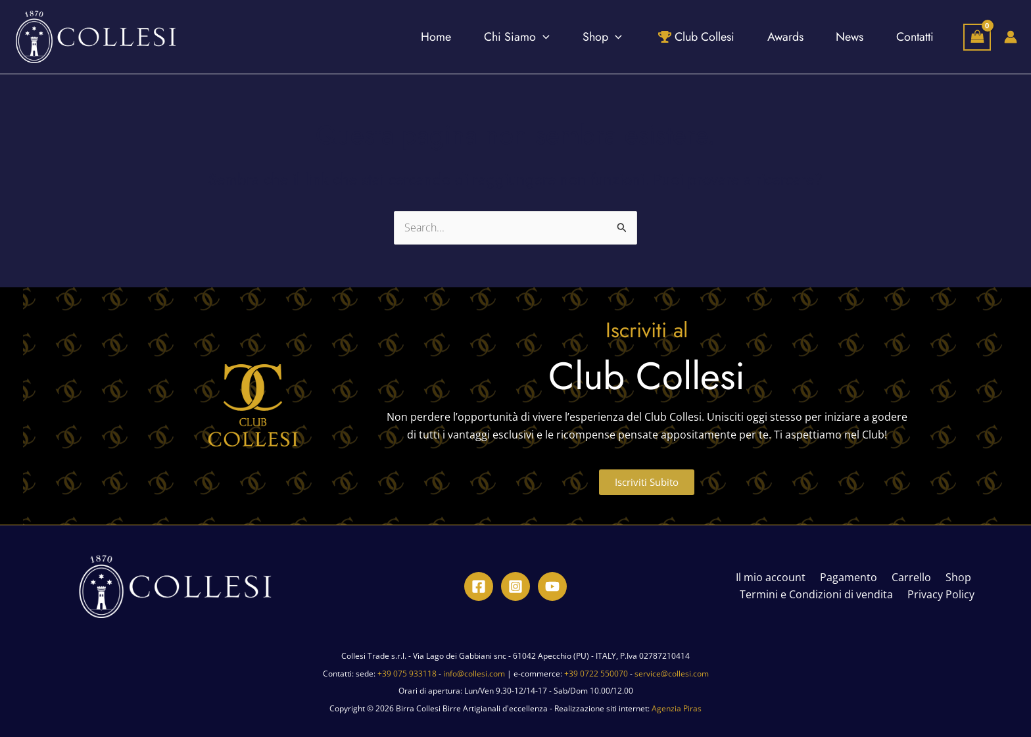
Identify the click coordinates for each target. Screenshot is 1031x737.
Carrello (908, 578)
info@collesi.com (474, 673)
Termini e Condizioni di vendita (819, 595)
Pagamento (849, 578)
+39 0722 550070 (596, 673)
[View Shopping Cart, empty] (977, 37)
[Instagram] (515, 586)
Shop (952, 578)
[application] (507, 37)
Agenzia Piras (677, 708)
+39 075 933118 (407, 673)
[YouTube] (552, 586)
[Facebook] (478, 586)
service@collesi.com (672, 673)
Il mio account (776, 578)
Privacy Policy (939, 595)
